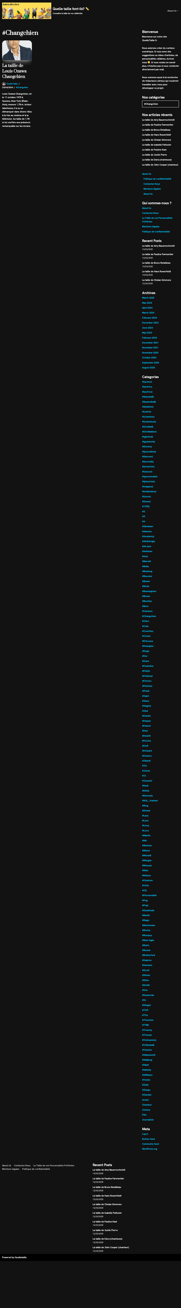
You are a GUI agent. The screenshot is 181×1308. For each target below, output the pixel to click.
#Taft (145, 1014)
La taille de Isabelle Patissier (156, 145)
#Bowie (146, 583)
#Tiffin (145, 1029)
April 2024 (147, 309)
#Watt (145, 1069)
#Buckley (147, 603)
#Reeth (146, 919)
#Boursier (147, 578)
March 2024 (148, 314)
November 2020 (150, 354)
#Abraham (147, 528)
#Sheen (146, 979)
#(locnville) (147, 463)
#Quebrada (148, 914)
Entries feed (148, 1144)
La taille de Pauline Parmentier (158, 125)
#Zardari (147, 1099)
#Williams (147, 1079)
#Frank (146, 694)
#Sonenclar (148, 999)
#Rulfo (145, 949)
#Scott (145, 974)
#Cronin (146, 639)
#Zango (146, 1094)
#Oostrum (147, 884)
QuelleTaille (12, 83)
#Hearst (146, 729)
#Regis (145, 924)
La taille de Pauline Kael (154, 150)
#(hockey (147, 448)
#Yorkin (146, 1084)
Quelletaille (21, 1304)
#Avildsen (147, 553)
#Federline (148, 669)
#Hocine (146, 744)
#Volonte (147, 1054)
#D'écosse (147, 643)
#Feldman (147, 679)
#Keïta (145, 794)
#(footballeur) (149, 433)
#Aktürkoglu (148, 543)
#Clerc (145, 623)
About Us (146, 174)
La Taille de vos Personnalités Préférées (54, 1212)
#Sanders (147, 969)
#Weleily (146, 1074)
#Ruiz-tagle (148, 944)
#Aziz (145, 558)
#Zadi (145, 1089)
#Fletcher (147, 689)
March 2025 (148, 299)
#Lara (145, 819)
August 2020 (148, 369)
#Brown (146, 598)
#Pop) (145, 909)
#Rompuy (147, 939)
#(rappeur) (147, 488)
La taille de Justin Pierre (154, 155)
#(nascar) (147, 473)
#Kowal (146, 814)
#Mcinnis (147, 849)
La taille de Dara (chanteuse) (157, 160)
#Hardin (146, 719)
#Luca (145, 834)
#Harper (146, 724)
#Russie (146, 954)
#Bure (145, 608)
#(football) (147, 428)
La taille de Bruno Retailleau (156, 130)
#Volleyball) (148, 1049)
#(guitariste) (148, 443)
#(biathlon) (147, 408)
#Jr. (144, 779)
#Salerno (147, 964)
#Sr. (144, 1004)
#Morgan (147, 864)
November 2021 (150, 349)
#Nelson (146, 879)
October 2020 (149, 359)
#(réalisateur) (149, 493)
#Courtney (147, 633)
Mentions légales (152, 189)
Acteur (145, 1104)
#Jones (146, 774)
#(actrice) (147, 393)
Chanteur (147, 1110)
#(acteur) (147, 383)
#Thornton (147, 1024)
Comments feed (150, 1149)
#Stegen (146, 1009)
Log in (145, 1139)
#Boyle (145, 588)
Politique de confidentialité (157, 179)
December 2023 (150, 324)
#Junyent (147, 784)
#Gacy (145, 704)
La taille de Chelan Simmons (156, 140)
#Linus (145, 829)
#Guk (145, 714)
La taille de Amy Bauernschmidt (158, 120)
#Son (145, 994)
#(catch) (146, 413)
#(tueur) (146, 503)
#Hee (145, 734)
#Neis (145, 874)
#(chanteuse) (149, 423)
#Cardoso (147, 613)
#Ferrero (147, 684)
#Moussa (147, 869)
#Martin (146, 839)
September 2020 (150, 364)
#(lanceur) (147, 458)
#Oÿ (144, 894)
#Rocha (146, 934)
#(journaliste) (149, 453)
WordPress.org (150, 1154)
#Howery (147, 759)
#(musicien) (148, 468)
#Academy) (148, 538)
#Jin (144, 769)
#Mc (144, 844)
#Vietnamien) (149, 1044)
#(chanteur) (148, 418)
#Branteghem (149, 593)
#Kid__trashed (150, 804)
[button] (177, 10)
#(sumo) (146, 498)
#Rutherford (148, 959)
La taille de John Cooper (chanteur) (160, 165)
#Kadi (145, 789)
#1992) (145, 508)
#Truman (147, 1039)
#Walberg (147, 1064)
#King (145, 809)
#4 (143, 523)
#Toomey (147, 1034)
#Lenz (145, 824)
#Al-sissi (146, 548)
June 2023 (147, 329)
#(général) (147, 438)
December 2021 (150, 344)
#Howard (147, 754)
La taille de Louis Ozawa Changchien (14, 71)
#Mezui (146, 854)
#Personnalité (149, 899)
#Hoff (145, 749)
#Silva (145, 984)
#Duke (145, 664)
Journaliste (148, 1124)
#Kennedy (147, 799)
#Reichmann (148, 929)
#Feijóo (146, 674)
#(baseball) (148, 398)
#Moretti (146, 859)
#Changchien (22, 87)
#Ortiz (145, 889)
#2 (143, 513)
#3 (143, 518)
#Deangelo (147, 649)
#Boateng (147, 573)
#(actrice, (147, 388)
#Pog (145, 904)
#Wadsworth (149, 1059)
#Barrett (146, 563)
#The (145, 1019)
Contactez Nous (151, 184)
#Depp (145, 654)
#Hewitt (146, 739)
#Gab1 (145, 699)
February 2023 (149, 339)
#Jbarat (146, 764)
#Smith (146, 989)
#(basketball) (149, 403)
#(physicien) (148, 483)
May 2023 (147, 334)
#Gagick (146, 709)
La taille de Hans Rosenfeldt (156, 135)
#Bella (145, 568)
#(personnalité (149, 478)
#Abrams (147, 533)
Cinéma (146, 1114)
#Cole (145, 629)
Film (144, 1120)
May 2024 (147, 304)
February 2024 (149, 319)
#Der (145, 659)
